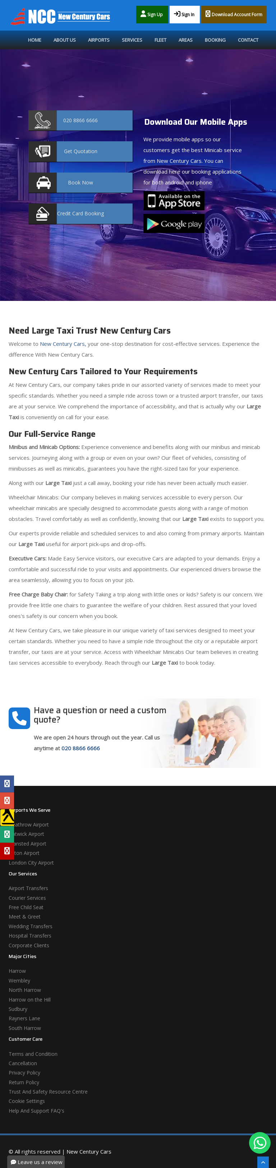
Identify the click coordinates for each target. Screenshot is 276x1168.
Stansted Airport (27, 843)
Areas (186, 40)
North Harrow (25, 989)
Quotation (80, 151)
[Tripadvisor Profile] (7, 834)
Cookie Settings (27, 1101)
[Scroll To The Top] (263, 1162)
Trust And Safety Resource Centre (48, 1091)
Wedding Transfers (30, 926)
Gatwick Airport (26, 833)
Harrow (17, 970)
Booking (215, 40)
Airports (99, 40)
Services (132, 40)
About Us (65, 40)
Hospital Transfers (30, 935)
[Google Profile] (7, 800)
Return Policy (24, 1082)
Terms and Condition (33, 1053)
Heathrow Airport (29, 824)
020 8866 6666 (80, 748)
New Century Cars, (62, 343)
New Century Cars (88, 1151)
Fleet (160, 40)
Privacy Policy (24, 1072)
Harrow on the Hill (30, 999)
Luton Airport (24, 852)
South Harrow (25, 1028)
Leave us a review (37, 1161)
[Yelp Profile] (7, 851)
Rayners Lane (24, 1018)
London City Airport (31, 862)
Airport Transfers (28, 888)
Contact (248, 40)
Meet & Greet (25, 916)
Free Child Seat (26, 907)
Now (80, 182)
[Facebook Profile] (7, 784)
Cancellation (23, 1063)
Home (34, 40)
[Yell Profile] (7, 817)
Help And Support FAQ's (36, 1110)
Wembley (19, 980)
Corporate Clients (29, 945)
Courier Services (27, 897)
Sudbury (18, 1009)
